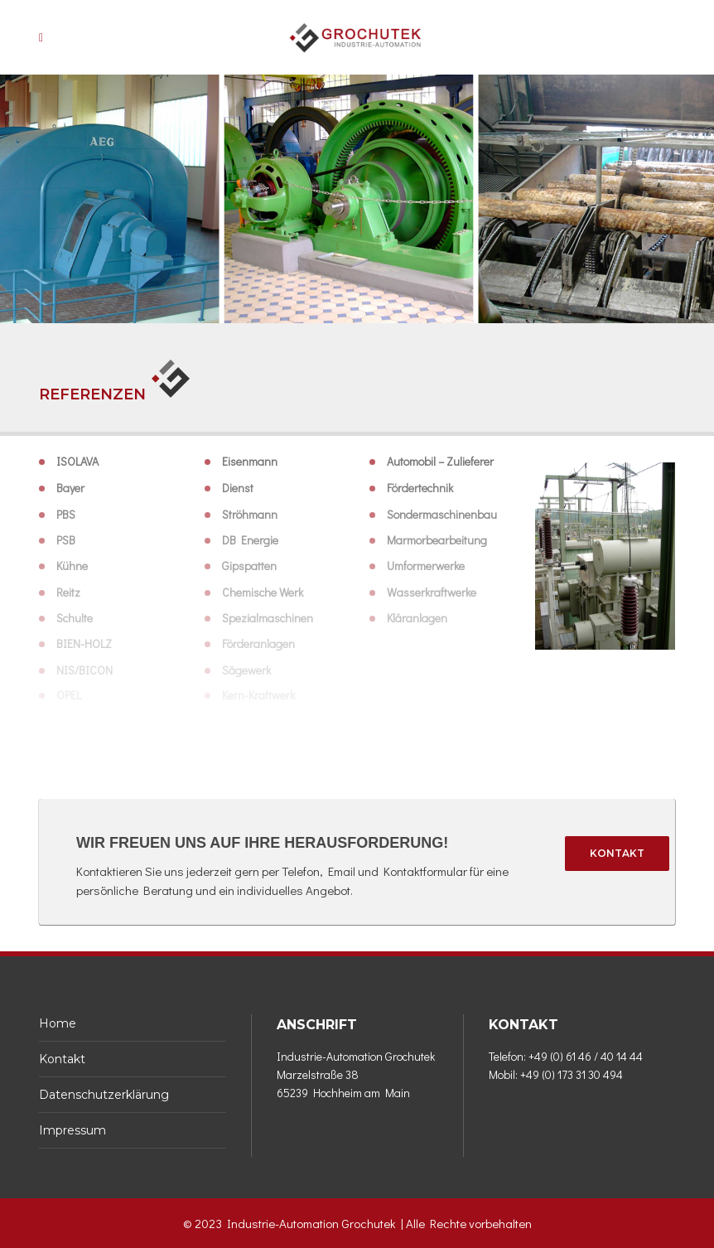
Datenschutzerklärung (104, 1094)
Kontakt (617, 853)
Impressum (72, 1130)
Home (57, 1023)
